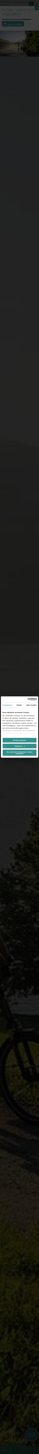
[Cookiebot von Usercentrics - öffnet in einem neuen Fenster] (28, 699)
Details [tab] (19, 705)
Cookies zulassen (19, 740)
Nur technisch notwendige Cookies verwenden (19, 752)
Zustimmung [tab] (7, 705)
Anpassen (20, 746)
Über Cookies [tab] (31, 705)
